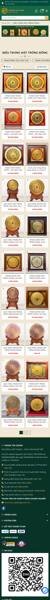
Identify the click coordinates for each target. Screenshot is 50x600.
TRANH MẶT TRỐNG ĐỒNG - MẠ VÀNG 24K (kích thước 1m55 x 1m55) (37, 134)
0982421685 (26, 483)
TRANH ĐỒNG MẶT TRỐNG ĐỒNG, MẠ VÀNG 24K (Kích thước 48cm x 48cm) (13, 279)
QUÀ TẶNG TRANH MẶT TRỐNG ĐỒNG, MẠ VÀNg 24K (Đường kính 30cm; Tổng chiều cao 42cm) (37, 207)
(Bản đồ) (8, 468)
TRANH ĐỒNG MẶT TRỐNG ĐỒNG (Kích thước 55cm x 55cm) (37, 242)
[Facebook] (4, 508)
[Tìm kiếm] (46, 18)
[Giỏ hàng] (42, 10)
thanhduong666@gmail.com (17, 503)
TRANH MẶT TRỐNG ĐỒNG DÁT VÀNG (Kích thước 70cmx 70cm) (13, 98)
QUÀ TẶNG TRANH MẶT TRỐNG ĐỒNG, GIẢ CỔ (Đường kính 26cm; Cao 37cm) (13, 423)
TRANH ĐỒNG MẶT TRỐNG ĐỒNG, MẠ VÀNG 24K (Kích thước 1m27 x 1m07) (37, 315)
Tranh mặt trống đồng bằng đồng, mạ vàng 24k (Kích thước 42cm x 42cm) (37, 171)
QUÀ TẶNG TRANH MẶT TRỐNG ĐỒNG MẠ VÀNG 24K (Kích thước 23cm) (37, 422)
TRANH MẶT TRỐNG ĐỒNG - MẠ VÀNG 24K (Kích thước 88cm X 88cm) (13, 135)
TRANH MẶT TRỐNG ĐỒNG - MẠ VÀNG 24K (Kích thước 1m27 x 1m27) (13, 170)
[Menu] (46, 11)
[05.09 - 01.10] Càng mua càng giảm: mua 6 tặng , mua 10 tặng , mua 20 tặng (26, 3)
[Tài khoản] (36, 10)
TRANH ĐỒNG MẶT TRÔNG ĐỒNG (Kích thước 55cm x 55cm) (37, 278)
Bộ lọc (6, 66)
